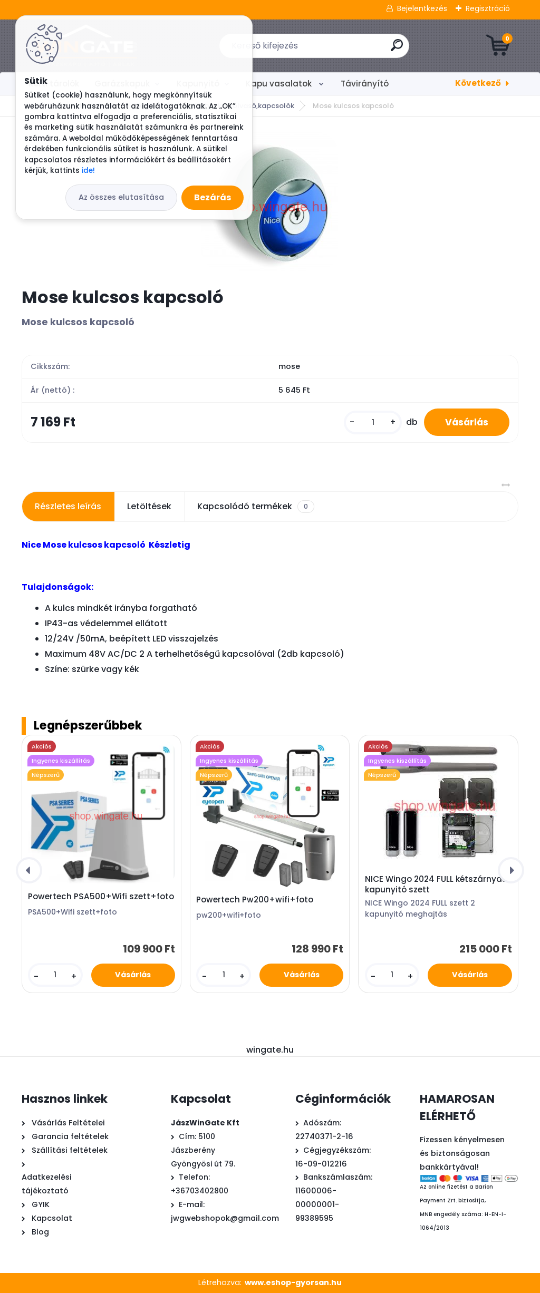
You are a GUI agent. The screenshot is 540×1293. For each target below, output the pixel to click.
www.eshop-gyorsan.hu (293, 1282)
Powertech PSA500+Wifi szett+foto (101, 896)
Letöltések (149, 506)
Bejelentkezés (422, 8)
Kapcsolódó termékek (255, 506)
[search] (397, 49)
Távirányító (365, 83)
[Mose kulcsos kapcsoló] (269, 201)
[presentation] (29, 870)
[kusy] (373, 422)
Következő (478, 83)
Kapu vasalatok (280, 83)
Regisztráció (488, 8)
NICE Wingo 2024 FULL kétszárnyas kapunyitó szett (436, 884)
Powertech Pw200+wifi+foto (254, 900)
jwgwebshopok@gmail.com (225, 1218)
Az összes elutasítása (121, 197)
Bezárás (212, 197)
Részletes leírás (68, 506)
